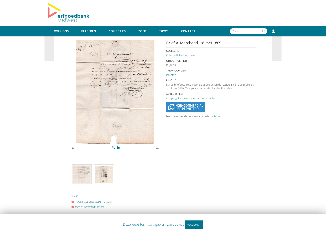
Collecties (117, 31)
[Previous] (72, 148)
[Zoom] (113, 147)
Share (75, 196)
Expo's (163, 31)
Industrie (171, 75)
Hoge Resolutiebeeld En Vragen (92, 201)
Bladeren (88, 31)
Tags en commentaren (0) (88, 207)
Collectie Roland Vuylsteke (180, 55)
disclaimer (215, 116)
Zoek (142, 31)
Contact (188, 31)
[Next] (157, 148)
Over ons (61, 31)
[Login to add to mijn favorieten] (118, 147)
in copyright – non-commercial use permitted (191, 98)
